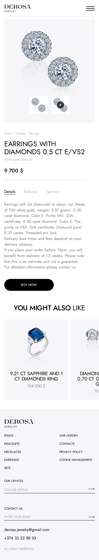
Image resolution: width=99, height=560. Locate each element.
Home (8, 133)
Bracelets (12, 444)
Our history (68, 435)
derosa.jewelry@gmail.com (27, 530)
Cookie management (75, 460)
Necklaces (12, 452)
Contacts (66, 444)
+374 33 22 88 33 (20, 538)
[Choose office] (91, 489)
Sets (7, 468)
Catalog (20, 133)
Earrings (11, 460)
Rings (8, 435)
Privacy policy (71, 452)
